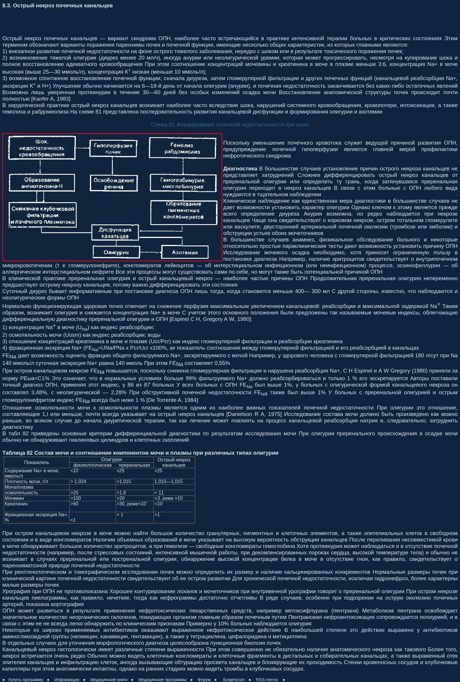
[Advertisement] (109, 22)
